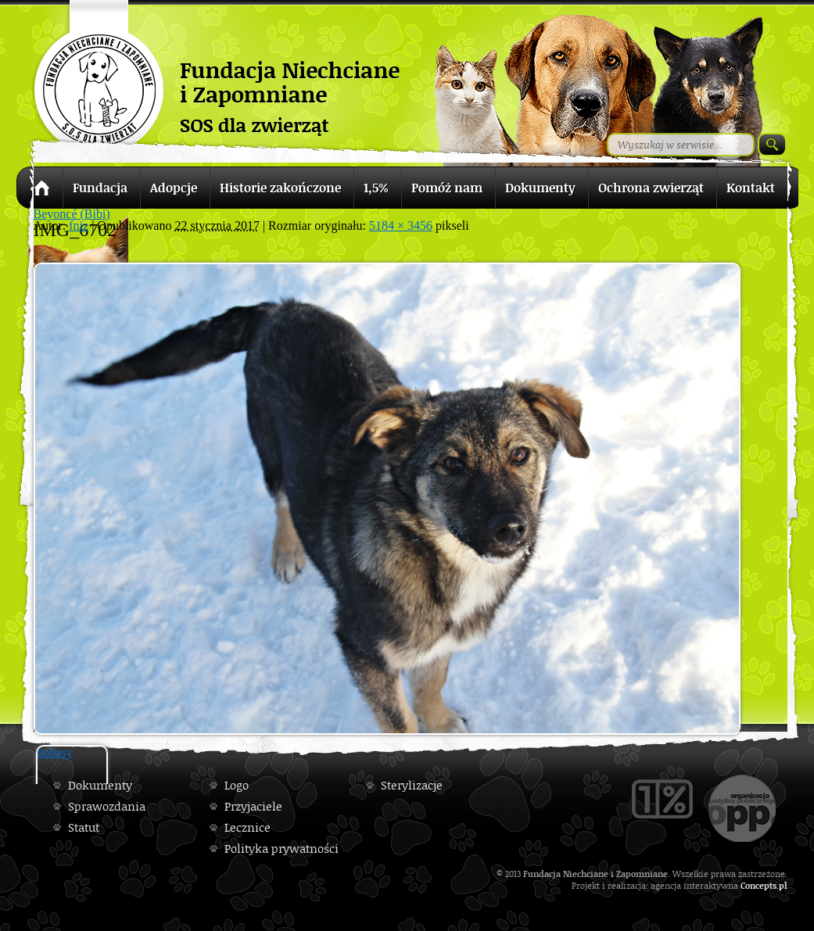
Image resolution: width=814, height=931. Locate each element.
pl (783, 885)
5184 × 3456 (400, 225)
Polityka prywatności (281, 848)
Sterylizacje (412, 785)
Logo (236, 785)
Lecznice (247, 827)
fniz (78, 225)
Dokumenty (100, 785)
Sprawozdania (106, 806)
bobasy (55, 752)
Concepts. (759, 885)
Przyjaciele (253, 806)
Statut (83, 827)
